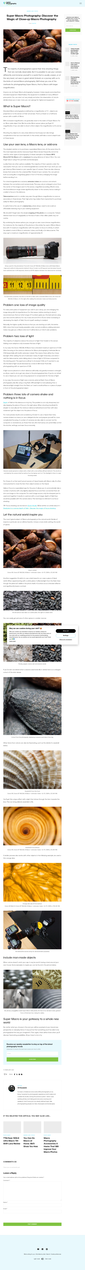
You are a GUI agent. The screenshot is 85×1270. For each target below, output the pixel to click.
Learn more (12, 641)
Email (5, 1208)
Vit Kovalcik (22, 1088)
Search (48, 1254)
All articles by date (40, 1254)
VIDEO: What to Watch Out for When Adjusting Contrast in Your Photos (72, 117)
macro (34, 23)
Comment (6, 1180)
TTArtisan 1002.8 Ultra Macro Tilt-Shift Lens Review (11, 1141)
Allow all (66, 631)
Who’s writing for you (29, 1254)
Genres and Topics (32, 11)
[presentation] (14, 1218)
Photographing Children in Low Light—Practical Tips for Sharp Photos (75, 80)
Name (5, 1202)
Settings (65, 635)
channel (73, 100)
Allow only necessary (65, 639)
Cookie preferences (56, 1254)
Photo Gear (6, 1135)
